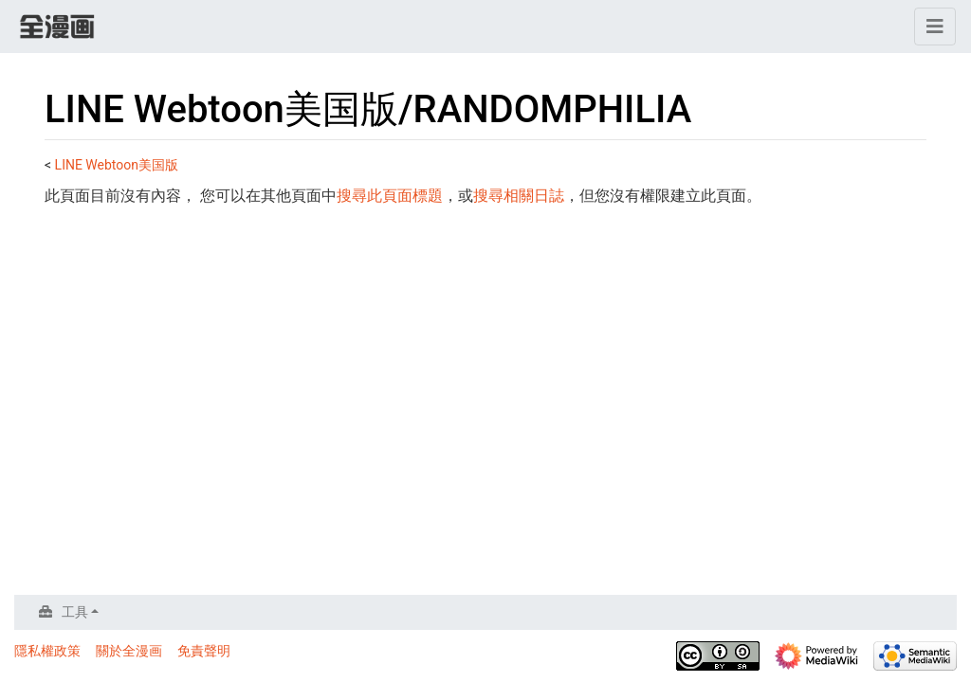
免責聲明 (203, 650)
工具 (75, 611)
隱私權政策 (47, 650)
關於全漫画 (129, 650)
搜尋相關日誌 (518, 196)
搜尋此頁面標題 (390, 196)
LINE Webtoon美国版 (116, 164)
